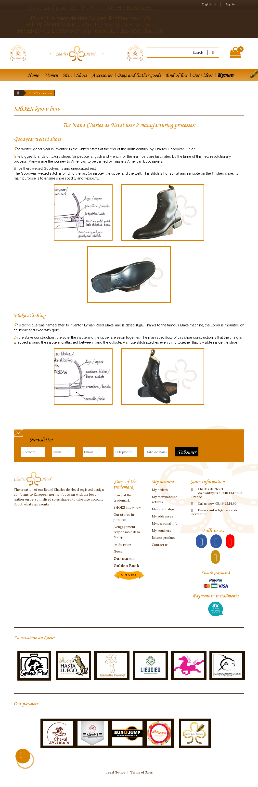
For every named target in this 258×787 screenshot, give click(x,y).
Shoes (81, 75)
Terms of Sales (141, 772)
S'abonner (187, 452)
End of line (176, 75)
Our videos (202, 75)
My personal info (165, 523)
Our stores (124, 558)
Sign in (232, 4)
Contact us (160, 545)
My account (163, 481)
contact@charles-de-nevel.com (215, 512)
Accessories (102, 75)
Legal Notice (115, 772)
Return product (163, 538)
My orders (160, 490)
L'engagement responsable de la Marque (127, 532)
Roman (225, 74)
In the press (123, 544)
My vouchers (161, 531)
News (118, 551)
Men (67, 75)
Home (33, 75)
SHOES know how (127, 507)
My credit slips (163, 509)
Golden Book (126, 565)
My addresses (162, 516)
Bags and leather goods (139, 75)
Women (50, 75)
